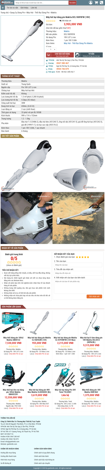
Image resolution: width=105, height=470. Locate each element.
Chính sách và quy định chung (44, 453)
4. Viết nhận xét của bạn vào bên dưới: (69, 277)
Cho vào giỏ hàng (62, 54)
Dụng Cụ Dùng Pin (17, 12)
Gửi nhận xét (94, 296)
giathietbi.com (12, 444)
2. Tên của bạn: (60, 261)
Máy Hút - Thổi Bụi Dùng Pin (38, 12)
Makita (54, 12)
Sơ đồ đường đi (6, 463)
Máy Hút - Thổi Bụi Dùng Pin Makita (78, 43)
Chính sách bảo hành (41, 456)
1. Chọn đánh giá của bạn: (64, 257)
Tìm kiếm (72, 3)
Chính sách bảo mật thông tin (44, 460)
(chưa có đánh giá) (14, 265)
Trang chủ (5, 12)
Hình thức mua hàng (8, 460)
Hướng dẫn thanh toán (8, 456)
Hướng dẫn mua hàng (8, 453)
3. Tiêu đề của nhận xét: (64, 269)
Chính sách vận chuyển (42, 463)
